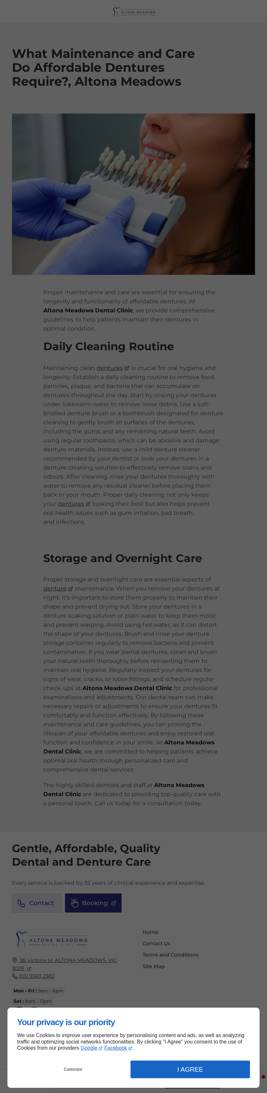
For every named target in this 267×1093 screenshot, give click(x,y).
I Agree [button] (190, 1069)
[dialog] (133, 1048)
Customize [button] (73, 1069)
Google (89, 1048)
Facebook (115, 1048)
